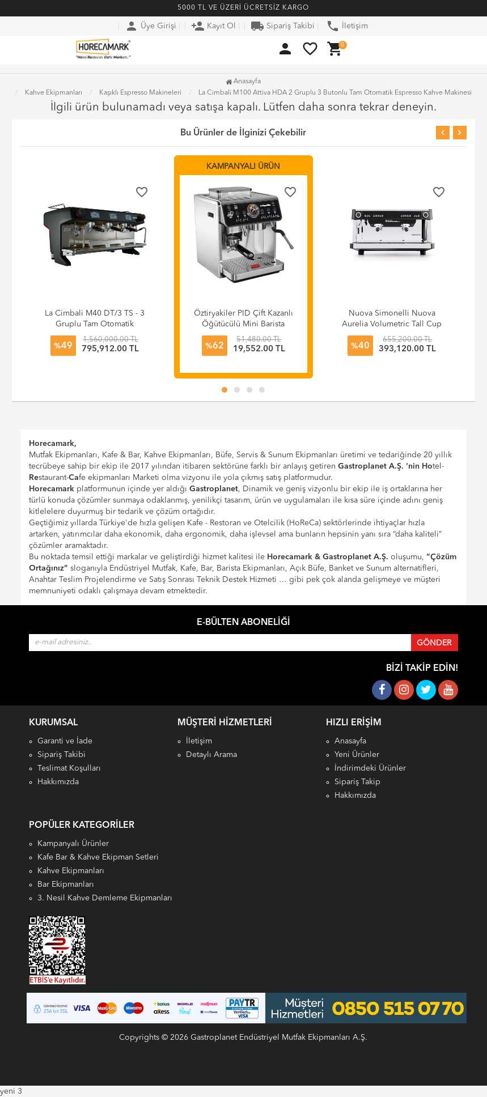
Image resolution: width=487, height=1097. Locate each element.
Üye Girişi (150, 26)
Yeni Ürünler (356, 755)
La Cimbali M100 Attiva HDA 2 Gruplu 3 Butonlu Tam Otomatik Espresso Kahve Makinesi (335, 93)
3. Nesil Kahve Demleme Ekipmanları (104, 898)
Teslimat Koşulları (69, 768)
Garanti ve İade (64, 741)
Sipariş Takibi (283, 26)
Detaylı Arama (211, 755)
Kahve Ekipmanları (70, 871)
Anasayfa (243, 81)
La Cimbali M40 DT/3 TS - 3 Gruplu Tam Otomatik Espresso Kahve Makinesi (95, 324)
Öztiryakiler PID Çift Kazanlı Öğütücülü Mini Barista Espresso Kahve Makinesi (243, 324)
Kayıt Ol (213, 26)
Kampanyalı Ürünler (73, 844)
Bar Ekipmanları (65, 884)
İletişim (347, 26)
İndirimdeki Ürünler (370, 768)
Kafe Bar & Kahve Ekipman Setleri (98, 857)
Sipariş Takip (357, 782)
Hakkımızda (58, 782)
